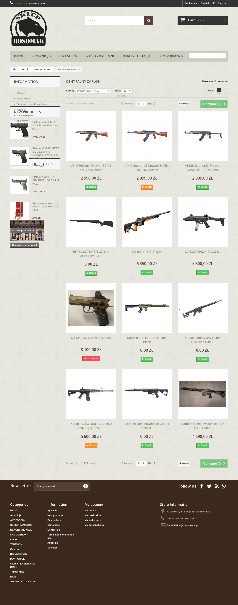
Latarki (14, 539)
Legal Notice (23, 97)
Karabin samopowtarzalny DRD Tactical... (147, 426)
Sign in (222, 3)
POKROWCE (17, 558)
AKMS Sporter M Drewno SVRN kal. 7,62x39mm (203, 168)
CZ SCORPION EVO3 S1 (203, 252)
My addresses (93, 520)
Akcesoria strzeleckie (22, 581)
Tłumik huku (17, 571)
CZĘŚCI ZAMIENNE (100, 56)
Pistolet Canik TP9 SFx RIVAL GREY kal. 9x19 (46, 202)
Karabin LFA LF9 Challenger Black (147, 340)
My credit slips (93, 515)
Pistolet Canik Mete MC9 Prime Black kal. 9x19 (45, 147)
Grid (219, 91)
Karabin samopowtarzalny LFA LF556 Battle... (202, 426)
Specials (52, 510)
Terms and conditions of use (31, 102)
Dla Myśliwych (18, 554)
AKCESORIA (67, 56)
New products (27, 133)
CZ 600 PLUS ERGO (147, 252)
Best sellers (54, 520)
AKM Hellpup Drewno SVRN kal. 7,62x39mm (91, 168)
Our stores (22, 119)
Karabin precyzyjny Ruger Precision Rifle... (203, 340)
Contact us (190, 3)
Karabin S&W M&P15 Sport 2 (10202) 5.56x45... (91, 426)
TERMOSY (16, 544)
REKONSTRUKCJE (137, 56)
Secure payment (25, 113)
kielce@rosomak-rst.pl (186, 525)
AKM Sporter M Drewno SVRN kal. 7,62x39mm (146, 168)
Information (26, 81)
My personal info (94, 525)
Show (118, 90)
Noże (13, 576)
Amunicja (42, 56)
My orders (90, 510)
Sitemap (52, 547)
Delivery (21, 91)
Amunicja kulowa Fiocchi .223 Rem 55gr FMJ (46, 228)
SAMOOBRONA (170, 56)
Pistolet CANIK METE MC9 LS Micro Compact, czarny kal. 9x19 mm (45, 174)
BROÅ (20, 56)
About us (21, 108)
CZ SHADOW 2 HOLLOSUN (91, 338)
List (225, 91)
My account (94, 504)
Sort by (70, 90)
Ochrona (15, 549)
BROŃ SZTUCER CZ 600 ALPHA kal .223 (91, 254)
